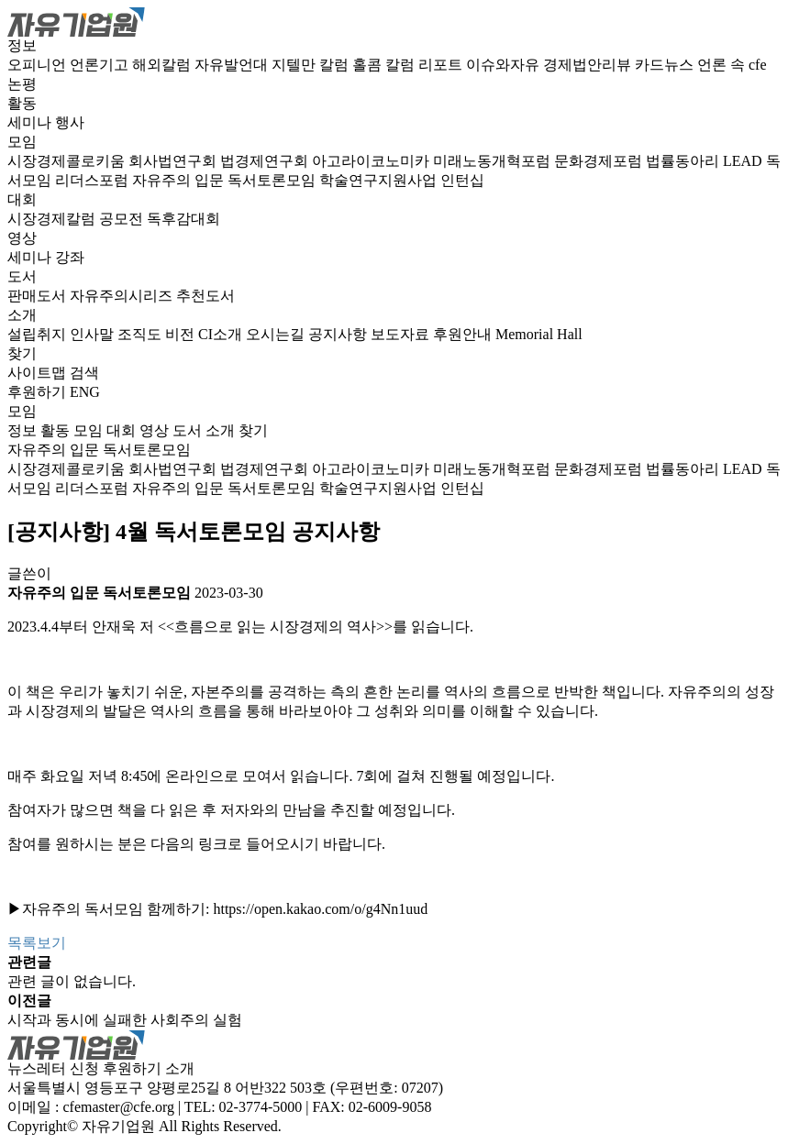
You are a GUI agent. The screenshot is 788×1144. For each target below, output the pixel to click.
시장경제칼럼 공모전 (77, 218)
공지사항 (339, 334)
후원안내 (464, 334)
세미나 (31, 122)
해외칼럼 (163, 64)
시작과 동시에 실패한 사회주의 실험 (124, 1020)
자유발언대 (233, 64)
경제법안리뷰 (589, 64)
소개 (22, 315)
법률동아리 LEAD (706, 161)
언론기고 (101, 64)
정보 (22, 45)
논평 (22, 84)
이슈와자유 (504, 64)
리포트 (442, 64)
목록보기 (36, 943)
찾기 (22, 353)
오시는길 (277, 334)
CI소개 (222, 334)
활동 (22, 103)
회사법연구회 (174, 161)
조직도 (141, 334)
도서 (22, 276)
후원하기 (36, 392)
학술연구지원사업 (379, 180)
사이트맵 (38, 372)
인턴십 (462, 180)
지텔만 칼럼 (312, 64)
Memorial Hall (539, 334)
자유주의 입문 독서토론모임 (225, 180)
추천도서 (205, 295)
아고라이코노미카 (372, 161)
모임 (22, 141)
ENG (85, 392)
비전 (181, 334)
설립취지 (38, 334)
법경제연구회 (266, 161)
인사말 (93, 334)
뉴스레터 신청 (53, 1068)
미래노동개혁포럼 (493, 161)
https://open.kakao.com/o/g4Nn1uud (320, 909)
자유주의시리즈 (123, 295)
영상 (22, 238)
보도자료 (402, 334)
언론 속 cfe (732, 64)
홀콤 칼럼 (385, 64)
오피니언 (38, 64)
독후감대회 (183, 218)
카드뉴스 (666, 64)
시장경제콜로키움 (67, 161)
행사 (69, 122)
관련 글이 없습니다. (71, 981)
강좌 (69, 257)
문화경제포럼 (600, 161)
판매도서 (38, 295)
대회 (22, 199)
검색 (84, 372)
